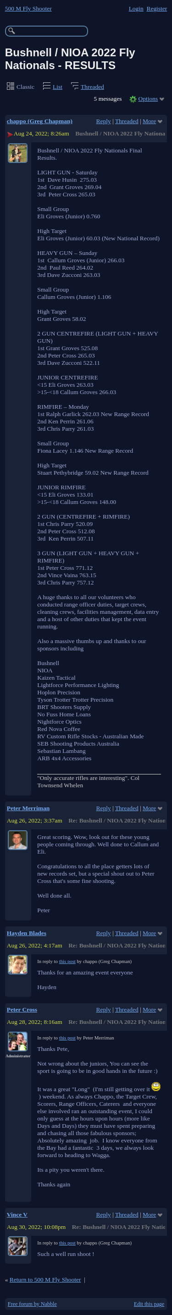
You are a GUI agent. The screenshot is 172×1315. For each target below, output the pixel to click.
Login (136, 8)
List (57, 86)
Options (148, 98)
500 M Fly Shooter (28, 8)
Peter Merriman (28, 808)
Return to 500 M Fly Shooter (45, 1279)
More (149, 121)
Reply (103, 121)
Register (156, 8)
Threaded (92, 86)
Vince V (17, 1214)
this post (67, 961)
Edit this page (149, 1304)
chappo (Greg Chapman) (39, 121)
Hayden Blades (26, 933)
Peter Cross (22, 1009)
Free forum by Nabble (32, 1304)
